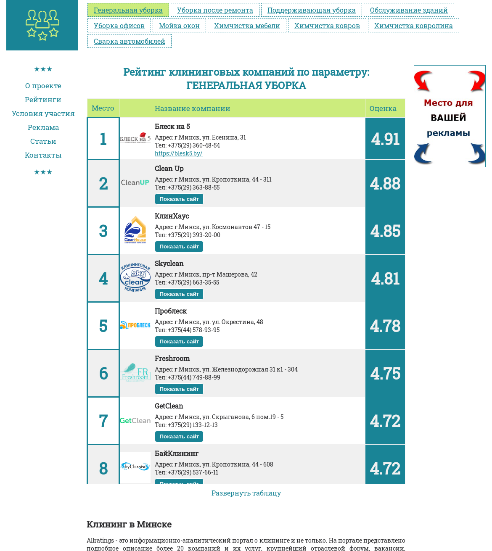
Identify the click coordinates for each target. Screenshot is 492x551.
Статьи (43, 141)
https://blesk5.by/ (179, 153)
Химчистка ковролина (413, 25)
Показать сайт (179, 199)
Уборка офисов (119, 25)
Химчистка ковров (327, 25)
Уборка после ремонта (215, 9)
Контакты (43, 155)
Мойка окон (179, 25)
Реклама (43, 127)
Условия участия (43, 113)
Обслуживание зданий (409, 9)
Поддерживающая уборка (311, 9)
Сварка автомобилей (129, 41)
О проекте (43, 85)
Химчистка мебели (247, 25)
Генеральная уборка (128, 9)
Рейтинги (43, 99)
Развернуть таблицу (246, 492)
